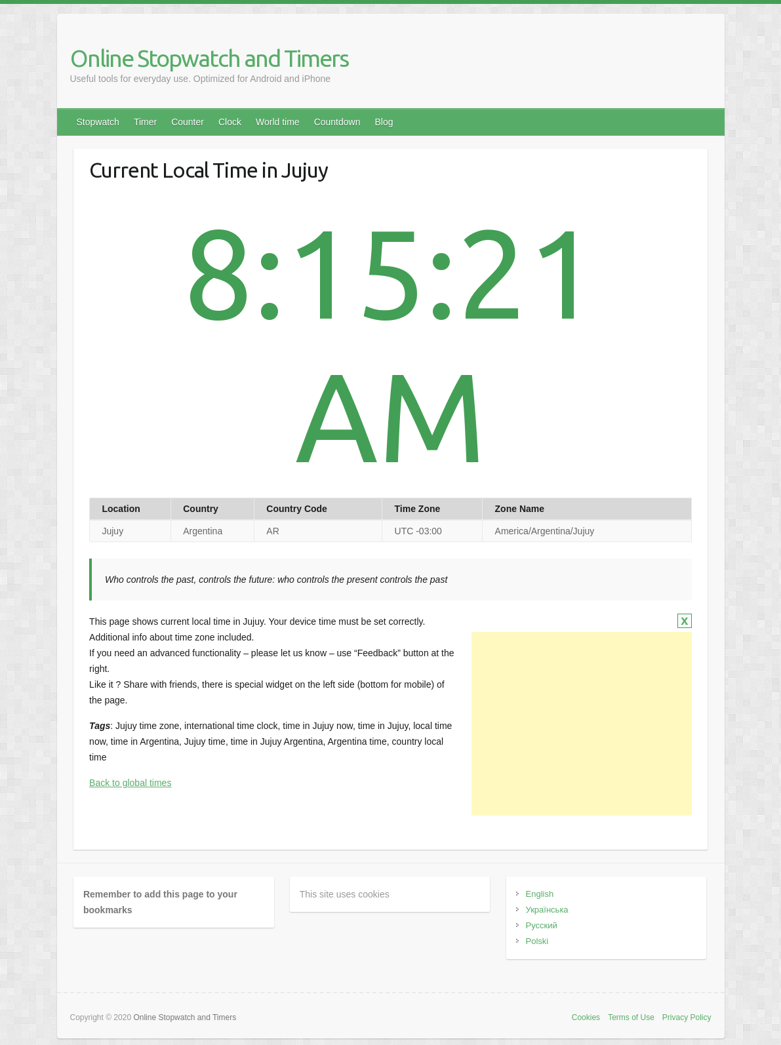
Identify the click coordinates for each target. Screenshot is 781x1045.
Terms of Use (631, 1017)
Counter (187, 122)
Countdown (337, 122)
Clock (229, 122)
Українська (547, 910)
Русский (541, 925)
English (540, 894)
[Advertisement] (581, 724)
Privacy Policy (686, 1017)
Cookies (586, 1017)
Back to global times (130, 783)
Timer (145, 122)
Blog (383, 122)
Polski (537, 941)
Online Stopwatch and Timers (209, 58)
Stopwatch (98, 122)
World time (278, 122)
